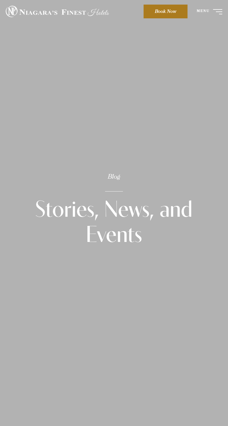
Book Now (165, 12)
